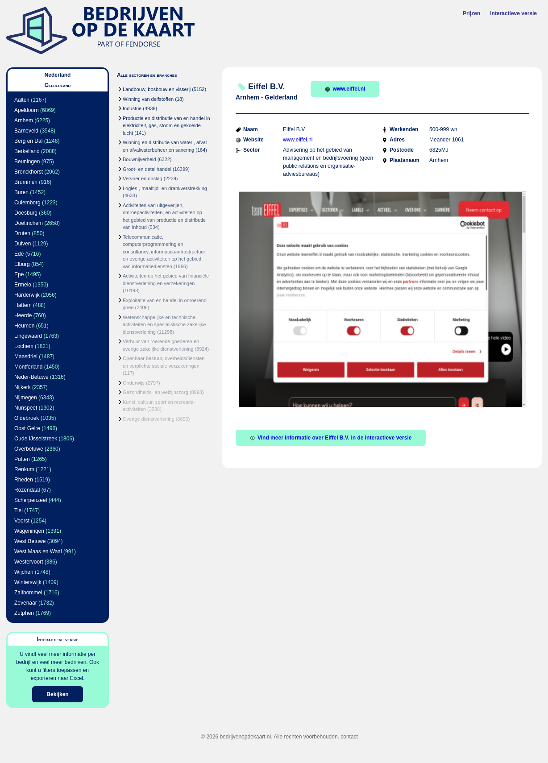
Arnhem (23, 120)
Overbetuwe (28, 449)
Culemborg (27, 202)
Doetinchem (28, 223)
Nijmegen (25, 397)
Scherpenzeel (30, 500)
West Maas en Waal (38, 551)
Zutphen (24, 613)
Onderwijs (134, 383)
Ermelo (22, 285)
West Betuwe (30, 541)
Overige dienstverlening (148, 419)
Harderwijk (27, 295)
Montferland (28, 367)
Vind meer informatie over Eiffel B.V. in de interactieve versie (330, 438)
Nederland (58, 75)
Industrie (132, 108)
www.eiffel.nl (345, 89)
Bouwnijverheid (139, 159)
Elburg (22, 264)
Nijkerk (22, 387)
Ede (19, 254)
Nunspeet (25, 408)
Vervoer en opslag (142, 178)
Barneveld (26, 131)
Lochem (23, 346)
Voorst (21, 521)
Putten (22, 459)
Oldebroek (26, 418)
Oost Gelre (27, 428)
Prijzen (471, 13)
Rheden (23, 480)
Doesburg (25, 213)
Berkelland (27, 151)
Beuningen (27, 161)
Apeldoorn (26, 110)
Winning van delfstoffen (148, 99)
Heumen (24, 326)
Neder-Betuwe (31, 377)
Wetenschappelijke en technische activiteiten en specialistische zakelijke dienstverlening (164, 325)
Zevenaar (25, 603)
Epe (19, 274)
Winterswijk (28, 582)
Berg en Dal (28, 141)
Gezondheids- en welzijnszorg (155, 392)
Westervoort (28, 562)
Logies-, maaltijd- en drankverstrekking (165, 188)
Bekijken (57, 694)
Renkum (24, 469)
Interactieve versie (513, 13)
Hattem (23, 305)
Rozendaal (27, 490)
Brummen (25, 182)
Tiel (18, 510)
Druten (22, 233)
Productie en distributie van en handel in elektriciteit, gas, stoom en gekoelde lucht (166, 126)
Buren (21, 192)
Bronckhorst (28, 172)
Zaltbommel (28, 592)
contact (349, 737)
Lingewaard (28, 336)
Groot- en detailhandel (147, 169)
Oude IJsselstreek (35, 438)
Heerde (23, 315)
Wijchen (23, 572)
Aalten (21, 100)
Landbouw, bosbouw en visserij (157, 89)
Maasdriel (25, 356)
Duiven (22, 244)
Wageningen (29, 531)
